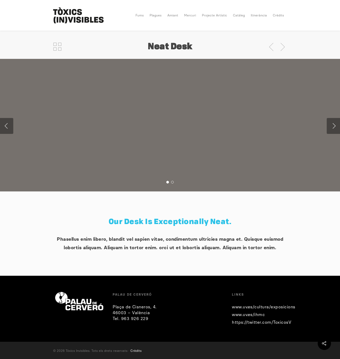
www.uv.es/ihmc (248, 314)
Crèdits (278, 15)
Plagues (156, 15)
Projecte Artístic (214, 15)
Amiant (172, 15)
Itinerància (259, 15)
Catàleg (239, 15)
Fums (139, 15)
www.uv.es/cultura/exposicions (263, 306)
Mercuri (190, 15)
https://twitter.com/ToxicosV (261, 322)
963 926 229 (134, 318)
